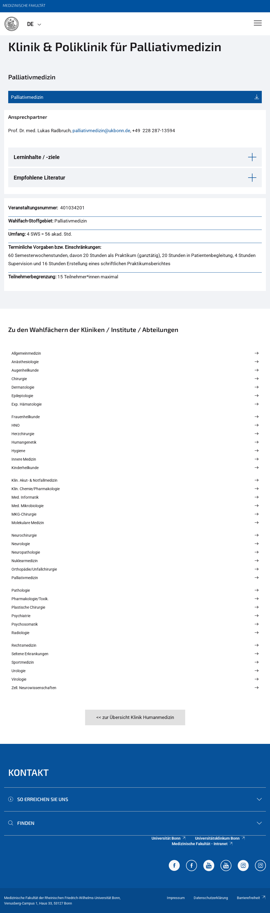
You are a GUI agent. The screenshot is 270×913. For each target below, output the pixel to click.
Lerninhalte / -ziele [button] (37, 157)
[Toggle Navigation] (258, 23)
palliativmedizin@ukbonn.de (101, 130)
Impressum (176, 898)
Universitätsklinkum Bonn (220, 838)
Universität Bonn (169, 838)
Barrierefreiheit (251, 898)
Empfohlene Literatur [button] (39, 177)
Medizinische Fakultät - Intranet (202, 844)
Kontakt (28, 772)
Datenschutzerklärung (211, 898)
